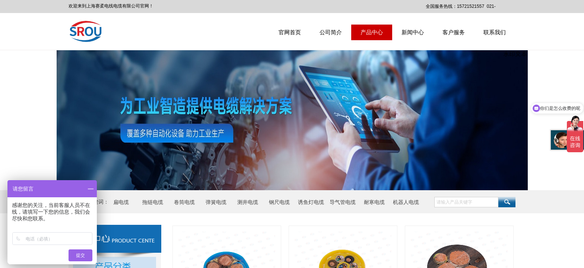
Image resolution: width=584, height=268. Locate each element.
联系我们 (494, 32)
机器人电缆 (406, 202)
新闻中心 (413, 32)
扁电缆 (121, 202)
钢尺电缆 (279, 202)
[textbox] (466, 202)
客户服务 (453, 32)
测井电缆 (247, 202)
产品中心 (372, 32)
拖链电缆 (152, 202)
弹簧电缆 (216, 202)
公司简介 (331, 32)
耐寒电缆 (374, 202)
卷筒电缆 (184, 202)
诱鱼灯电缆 (311, 202)
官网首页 (290, 32)
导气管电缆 (343, 202)
